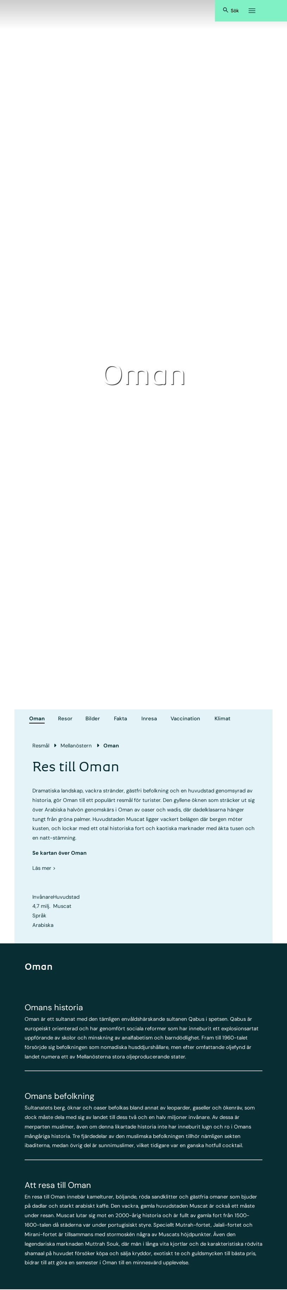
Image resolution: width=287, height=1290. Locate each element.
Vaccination (185, 718)
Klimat (222, 718)
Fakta (120, 718)
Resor (65, 718)
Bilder (92, 718)
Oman (37, 718)
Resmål (40, 745)
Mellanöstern (76, 745)
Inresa (149, 718)
